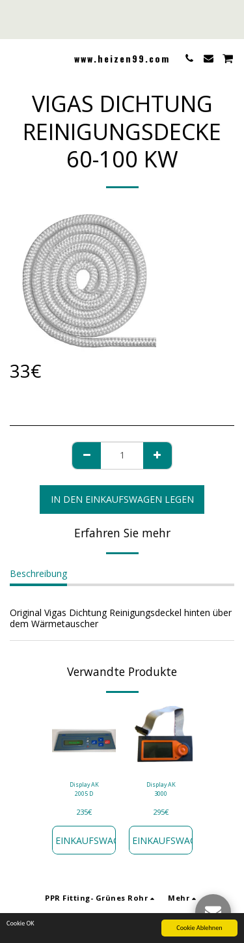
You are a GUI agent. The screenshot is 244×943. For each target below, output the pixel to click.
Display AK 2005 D (84, 788)
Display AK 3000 (161, 788)
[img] (84, 738)
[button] (14, 57)
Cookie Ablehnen (199, 928)
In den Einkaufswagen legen (122, 499)
